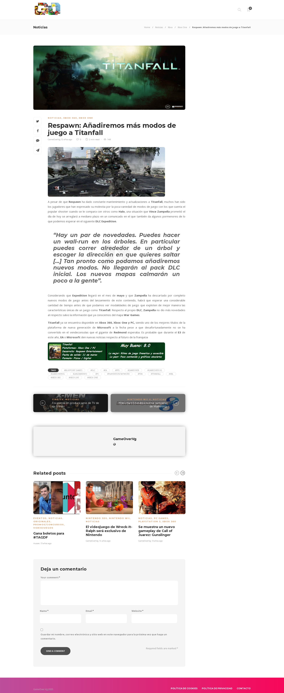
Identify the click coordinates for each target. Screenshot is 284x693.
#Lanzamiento (80, 374)
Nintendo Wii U (139, 399)
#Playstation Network (118, 374)
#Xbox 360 (55, 377)
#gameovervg (58, 374)
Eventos (40, 512)
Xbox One (182, 27)
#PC (97, 374)
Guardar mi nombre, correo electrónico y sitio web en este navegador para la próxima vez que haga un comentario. (104, 630)
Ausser (36, 537)
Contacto (244, 682)
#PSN (140, 374)
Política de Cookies (184, 682)
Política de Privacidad (217, 682)
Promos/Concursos (48, 518)
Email (90, 604)
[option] (57, 505)
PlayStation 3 (149, 515)
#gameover (133, 370)
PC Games (161, 512)
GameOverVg (54, 139)
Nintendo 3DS (96, 512)
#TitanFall (156, 374)
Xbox (170, 27)
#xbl (171, 374)
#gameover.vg (154, 370)
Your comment (50, 571)
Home (147, 27)
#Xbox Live (74, 377)
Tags (53, 370)
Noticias (159, 27)
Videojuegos (43, 521)
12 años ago (66, 139)
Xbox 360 (70, 118)
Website (137, 604)
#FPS (117, 370)
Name (44, 604)
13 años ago (46, 537)
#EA (105, 370)
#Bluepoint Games (73, 370)
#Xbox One (92, 377)
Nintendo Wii (119, 512)
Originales (42, 515)
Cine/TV (58, 399)
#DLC (93, 370)
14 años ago (104, 534)
